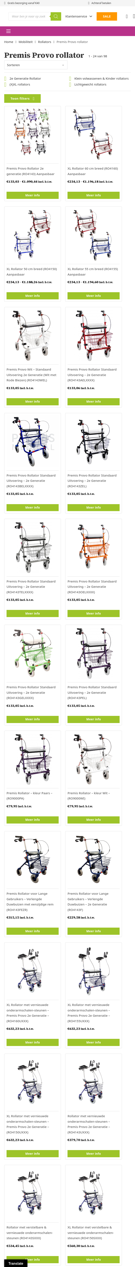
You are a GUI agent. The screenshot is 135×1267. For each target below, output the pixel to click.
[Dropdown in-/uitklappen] (90, 16)
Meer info (23, 188)
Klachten (10, 1081)
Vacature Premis (16, 1074)
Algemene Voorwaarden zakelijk (91, 1055)
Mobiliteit (26, 42)
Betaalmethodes (80, 1087)
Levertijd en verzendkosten (88, 1081)
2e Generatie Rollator (25, 78)
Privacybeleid (77, 1094)
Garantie (74, 1074)
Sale (7, 1068)
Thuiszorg (11, 1042)
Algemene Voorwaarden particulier (93, 1061)
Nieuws (73, 1042)
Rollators (44, 42)
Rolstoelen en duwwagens (23, 1055)
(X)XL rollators (19, 84)
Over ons (74, 1049)
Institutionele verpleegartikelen (27, 1049)
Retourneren (77, 1068)
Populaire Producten (19, 1061)
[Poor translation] (10, 1164)
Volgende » (38, 898)
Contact (73, 1036)
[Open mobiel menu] (8, 31)
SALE (107, 16)
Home (8, 42)
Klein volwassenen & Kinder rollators (101, 78)
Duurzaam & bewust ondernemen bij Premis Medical (31, 1090)
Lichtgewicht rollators (90, 84)
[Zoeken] (56, 16)
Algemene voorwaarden (89, 1131)
